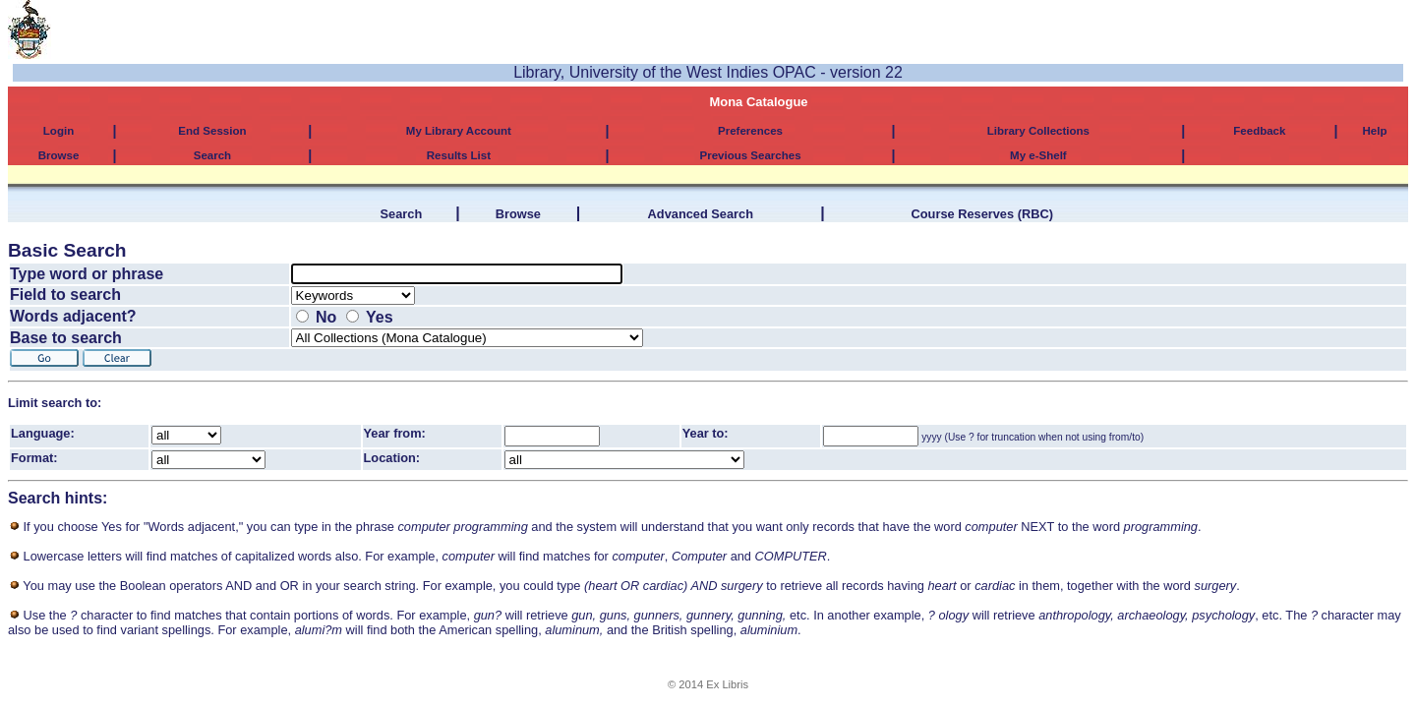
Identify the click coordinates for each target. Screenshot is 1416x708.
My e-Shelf (1038, 155)
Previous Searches (749, 155)
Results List (459, 155)
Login (58, 131)
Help (1375, 131)
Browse (59, 155)
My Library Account (458, 131)
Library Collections (1038, 131)
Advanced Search (700, 213)
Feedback (1259, 131)
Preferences (750, 131)
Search (212, 155)
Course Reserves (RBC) (982, 213)
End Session (212, 131)
